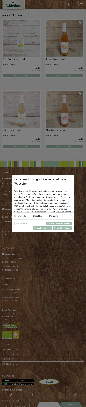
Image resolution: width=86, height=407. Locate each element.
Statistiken (37, 216)
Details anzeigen (21, 223)
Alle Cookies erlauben (62, 228)
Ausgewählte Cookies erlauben (59, 223)
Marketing (53, 216)
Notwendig (21, 216)
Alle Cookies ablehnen (42, 228)
